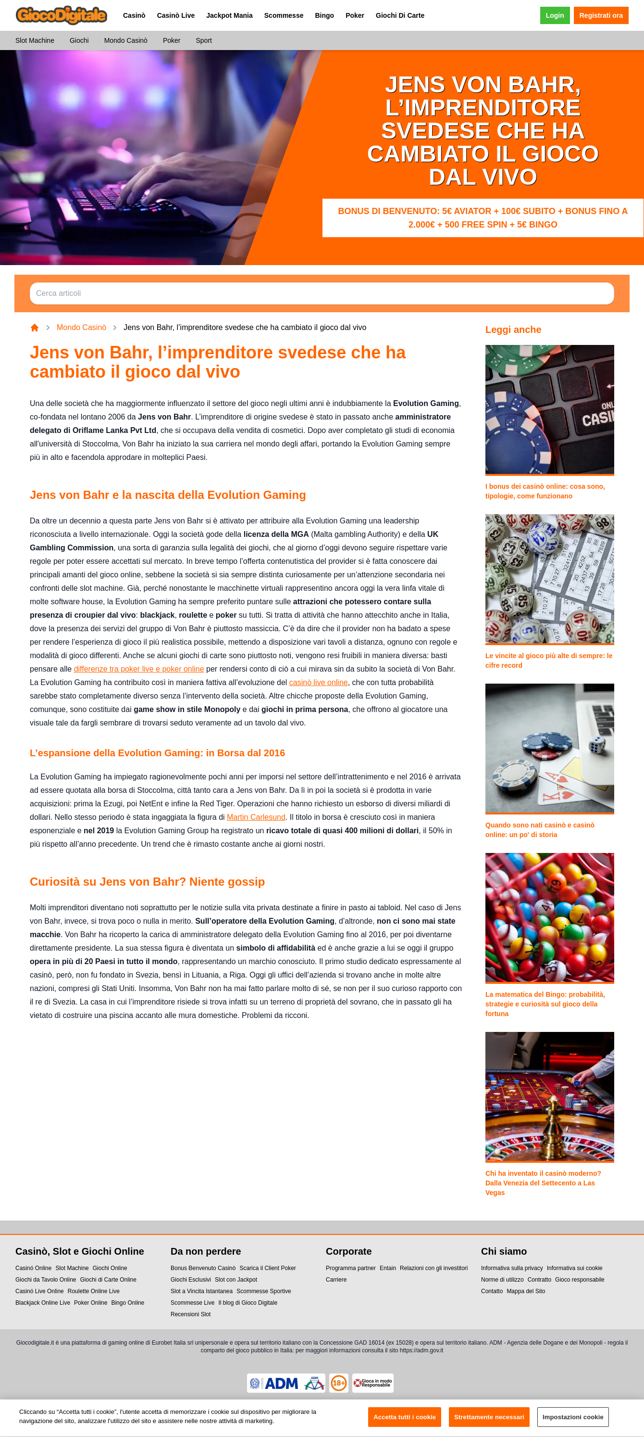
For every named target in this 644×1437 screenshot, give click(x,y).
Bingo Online (127, 1302)
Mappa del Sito (526, 1291)
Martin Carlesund (256, 817)
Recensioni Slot (191, 1314)
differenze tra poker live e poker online (139, 669)
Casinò (134, 15)
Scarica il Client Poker (267, 1268)
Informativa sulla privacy (512, 1268)
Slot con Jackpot (236, 1279)
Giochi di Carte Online (108, 1279)
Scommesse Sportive (263, 1291)
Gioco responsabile (580, 1279)
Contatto (492, 1291)
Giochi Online (110, 1268)
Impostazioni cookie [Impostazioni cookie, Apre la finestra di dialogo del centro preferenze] (573, 1422)
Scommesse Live (192, 1302)
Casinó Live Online (39, 1291)
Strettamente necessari (489, 1422)
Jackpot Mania (229, 15)
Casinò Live (176, 15)
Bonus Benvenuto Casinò (203, 1268)
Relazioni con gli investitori (434, 1268)
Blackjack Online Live (42, 1302)
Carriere (336, 1279)
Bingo (324, 15)
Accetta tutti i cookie (404, 1422)
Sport (203, 40)
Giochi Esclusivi (191, 1279)
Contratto (539, 1279)
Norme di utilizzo (502, 1279)
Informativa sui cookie (575, 1268)
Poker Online (90, 1302)
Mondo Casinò (126, 40)
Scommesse (284, 15)
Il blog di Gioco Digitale (247, 1302)
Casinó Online (33, 1268)
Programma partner (351, 1268)
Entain (388, 1268)
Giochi (79, 40)
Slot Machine (34, 40)
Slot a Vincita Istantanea (202, 1291)
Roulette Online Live (94, 1291)
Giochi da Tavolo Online (45, 1279)
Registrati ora (601, 15)
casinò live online (318, 682)
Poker (355, 15)
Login (555, 15)
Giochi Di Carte (400, 15)
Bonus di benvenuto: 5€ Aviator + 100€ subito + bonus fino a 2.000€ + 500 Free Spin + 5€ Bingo (483, 217)
